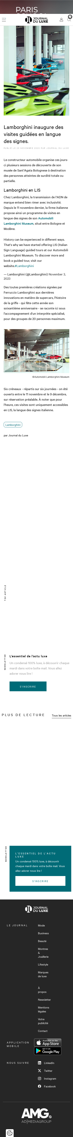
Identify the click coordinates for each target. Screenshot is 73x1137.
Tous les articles (61, 715)
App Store (47, 1043)
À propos (42, 990)
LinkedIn (46, 1063)
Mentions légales (43, 1009)
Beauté (42, 941)
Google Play (47, 1051)
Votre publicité (43, 1021)
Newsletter (44, 999)
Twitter (45, 1071)
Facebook (47, 1086)
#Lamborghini (24, 265)
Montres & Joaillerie (43, 952)
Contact (42, 1031)
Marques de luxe (43, 974)
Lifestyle (43, 964)
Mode (41, 925)
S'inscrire (28, 686)
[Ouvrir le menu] (4, 19)
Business (43, 933)
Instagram (47, 1078)
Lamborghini (12, 425)
